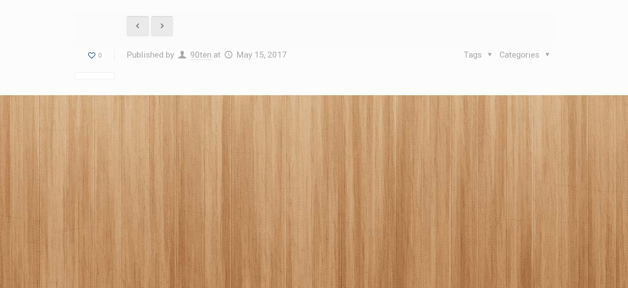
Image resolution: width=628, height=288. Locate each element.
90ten (200, 55)
